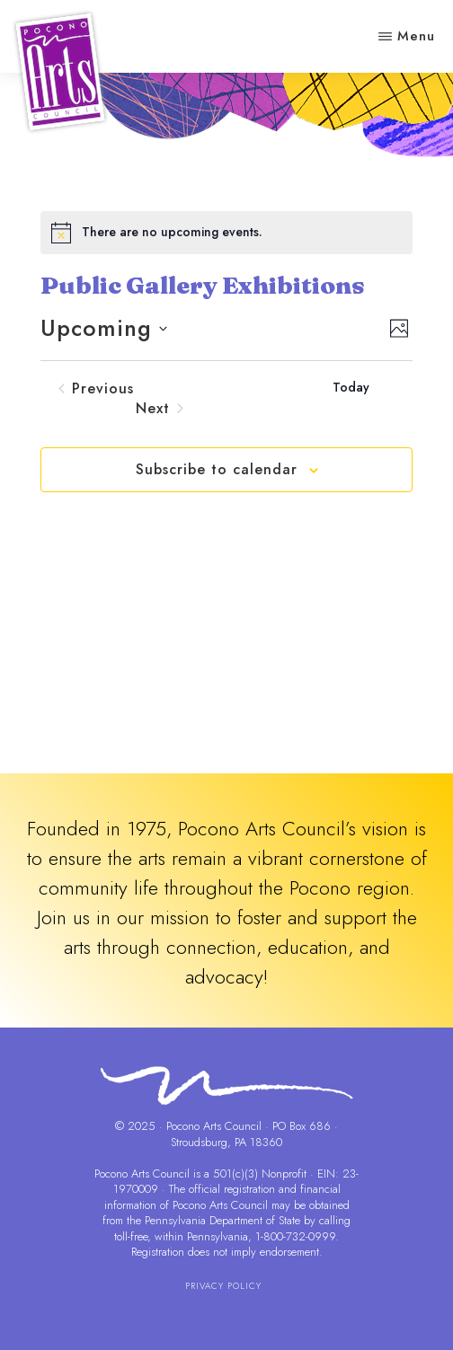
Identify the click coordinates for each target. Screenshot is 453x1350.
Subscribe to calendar (217, 469)
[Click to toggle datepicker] (103, 329)
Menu (416, 36)
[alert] (226, 232)
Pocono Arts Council (142, 1173)
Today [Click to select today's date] (351, 387)
